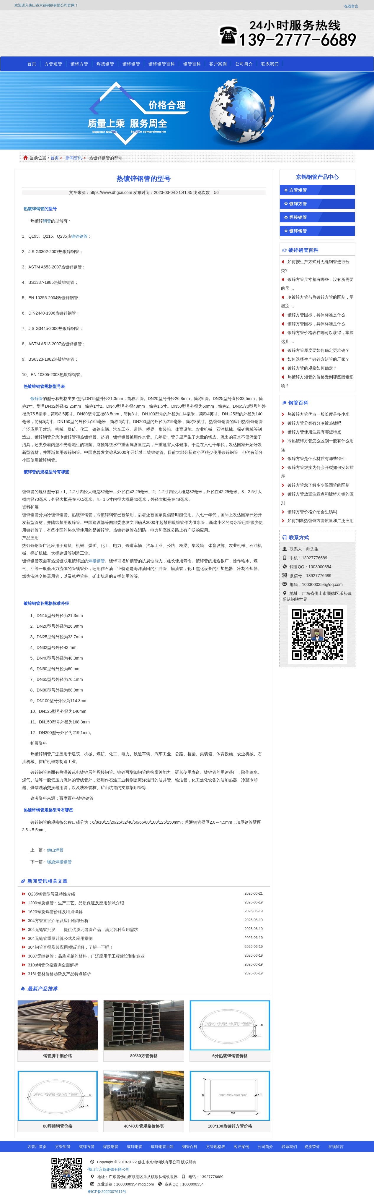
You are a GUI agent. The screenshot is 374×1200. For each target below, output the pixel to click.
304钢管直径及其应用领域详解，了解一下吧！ (70, 947)
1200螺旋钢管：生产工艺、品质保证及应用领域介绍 (76, 903)
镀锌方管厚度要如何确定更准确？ (318, 350)
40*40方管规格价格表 (144, 1126)
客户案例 (218, 63)
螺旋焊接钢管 (59, 861)
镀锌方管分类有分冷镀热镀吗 (314, 423)
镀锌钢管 (131, 63)
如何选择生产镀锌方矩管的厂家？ (318, 359)
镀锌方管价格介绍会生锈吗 (312, 511)
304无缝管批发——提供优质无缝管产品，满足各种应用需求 (83, 929)
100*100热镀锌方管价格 (230, 1126)
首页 (31, 63)
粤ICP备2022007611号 (107, 1191)
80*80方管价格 (144, 1055)
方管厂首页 (37, 1146)
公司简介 (244, 63)
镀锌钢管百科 (161, 63)
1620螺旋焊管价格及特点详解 (55, 911)
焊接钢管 (105, 63)
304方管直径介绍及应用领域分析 (58, 920)
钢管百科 (192, 63)
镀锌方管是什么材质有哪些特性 (316, 458)
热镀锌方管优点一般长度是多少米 (318, 414)
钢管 (47, 220)
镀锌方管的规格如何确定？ (312, 368)
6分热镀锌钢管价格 (230, 1055)
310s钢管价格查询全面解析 (53, 965)
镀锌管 (36, 398)
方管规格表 (215, 1146)
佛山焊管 (55, 850)
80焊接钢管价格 (58, 1126)
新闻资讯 (74, 158)
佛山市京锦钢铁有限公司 (108, 1169)
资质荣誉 (312, 1146)
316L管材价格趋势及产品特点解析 (59, 973)
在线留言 (351, 6)
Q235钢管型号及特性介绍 (51, 894)
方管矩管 (53, 63)
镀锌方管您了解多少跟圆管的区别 (318, 485)
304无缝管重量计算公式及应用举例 (60, 938)
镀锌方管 (79, 63)
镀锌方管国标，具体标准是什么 (316, 314)
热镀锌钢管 (34, 208)
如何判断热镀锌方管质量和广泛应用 (321, 520)
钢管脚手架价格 (57, 1055)
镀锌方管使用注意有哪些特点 (314, 432)
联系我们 (270, 63)
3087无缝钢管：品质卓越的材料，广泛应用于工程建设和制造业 (86, 956)
